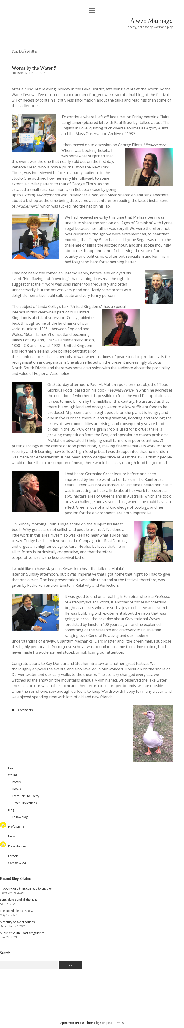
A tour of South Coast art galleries (22, 933)
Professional (16, 827)
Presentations (17, 846)
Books (16, 789)
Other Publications (24, 803)
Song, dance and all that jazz (18, 900)
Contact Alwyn (17, 863)
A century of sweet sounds (17, 922)
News (11, 836)
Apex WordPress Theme (77, 1023)
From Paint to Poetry (25, 796)
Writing (12, 775)
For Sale (13, 856)
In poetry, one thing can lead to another (26, 888)
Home (12, 768)
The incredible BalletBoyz (16, 911)
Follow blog (20, 817)
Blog (11, 810)
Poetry (16, 782)
